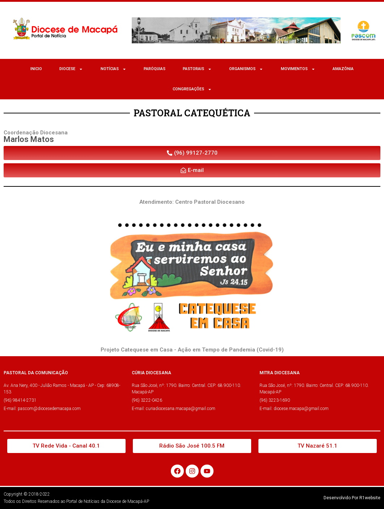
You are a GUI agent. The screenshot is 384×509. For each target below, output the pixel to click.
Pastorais (197, 69)
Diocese (71, 69)
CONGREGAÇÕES (192, 89)
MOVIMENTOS (298, 69)
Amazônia (343, 68)
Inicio (36, 68)
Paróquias (154, 68)
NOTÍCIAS (113, 69)
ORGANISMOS (246, 69)
